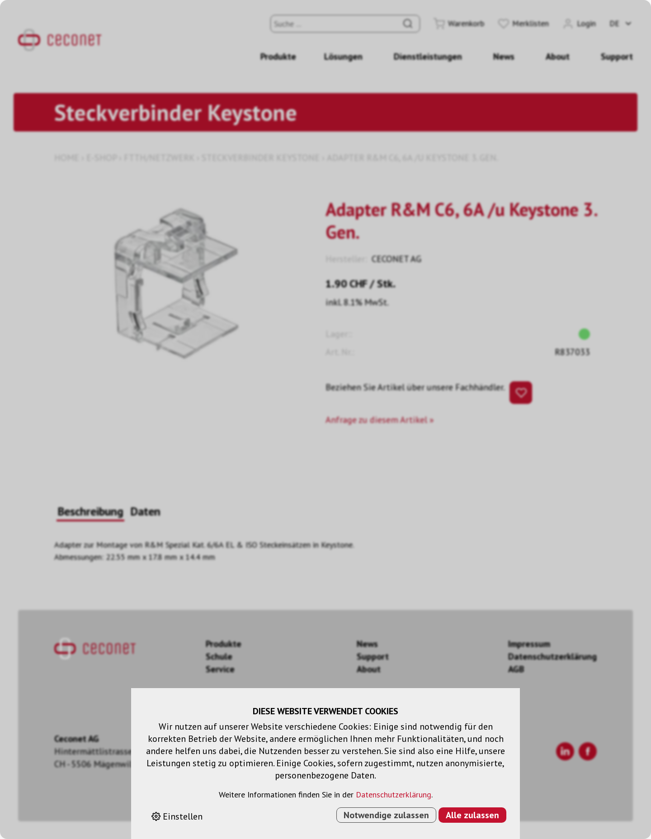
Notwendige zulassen (386, 815)
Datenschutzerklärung (393, 794)
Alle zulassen (472, 815)
